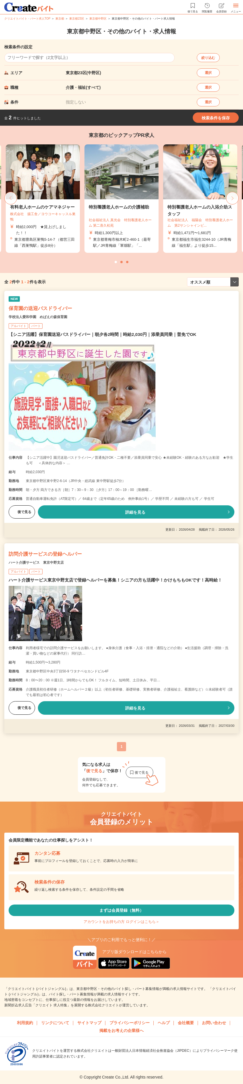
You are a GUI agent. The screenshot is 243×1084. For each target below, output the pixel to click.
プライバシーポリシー (129, 1022)
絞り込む (208, 58)
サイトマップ (89, 1022)
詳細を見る (135, 512)
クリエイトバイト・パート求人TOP (27, 18)
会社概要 (186, 1022)
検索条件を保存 (216, 118)
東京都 (59, 18)
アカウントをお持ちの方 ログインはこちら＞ (121, 921)
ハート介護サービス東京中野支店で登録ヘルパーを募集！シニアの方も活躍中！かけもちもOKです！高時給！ (115, 580)
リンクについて (55, 1022)
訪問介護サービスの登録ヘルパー (45, 554)
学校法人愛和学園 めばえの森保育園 (38, 317)
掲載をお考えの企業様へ (121, 1030)
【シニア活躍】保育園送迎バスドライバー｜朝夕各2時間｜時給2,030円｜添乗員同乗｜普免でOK (102, 334)
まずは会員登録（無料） (121, 910)
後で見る (21, 512)
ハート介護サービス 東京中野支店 (36, 563)
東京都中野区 (98, 18)
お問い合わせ (214, 1022)
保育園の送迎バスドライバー (40, 308)
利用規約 (25, 1022)
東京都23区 (76, 18)
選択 (208, 73)
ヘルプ (164, 1022)
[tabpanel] (121, 198)
